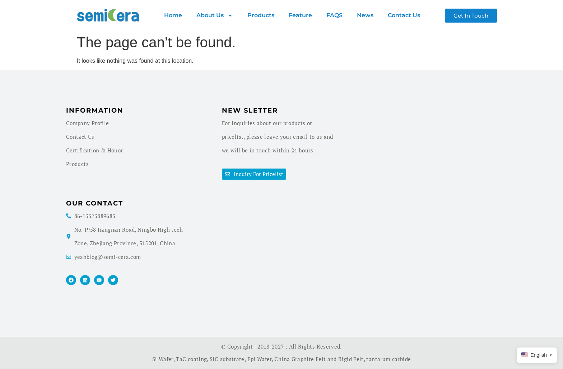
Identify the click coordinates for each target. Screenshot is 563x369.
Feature (300, 15)
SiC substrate (227, 359)
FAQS (334, 15)
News (365, 15)
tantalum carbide (388, 359)
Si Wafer (162, 359)
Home (173, 15)
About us (214, 15)
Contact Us (404, 15)
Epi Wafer (259, 359)
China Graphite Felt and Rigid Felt (318, 359)
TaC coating (191, 359)
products (260, 15)
